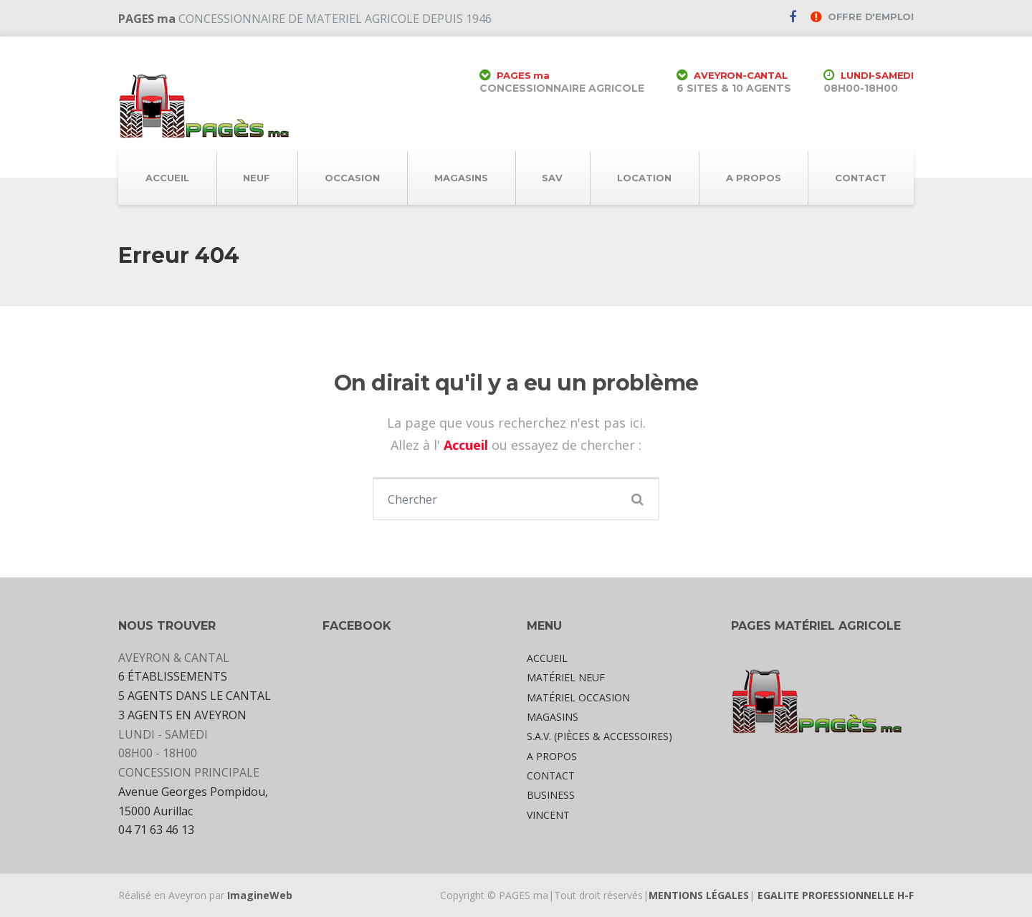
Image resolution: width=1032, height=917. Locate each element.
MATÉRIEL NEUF (566, 677)
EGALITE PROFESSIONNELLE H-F (836, 895)
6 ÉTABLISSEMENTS (172, 676)
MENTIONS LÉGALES (699, 895)
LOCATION (644, 177)
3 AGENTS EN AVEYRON (182, 715)
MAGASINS (461, 177)
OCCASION (352, 177)
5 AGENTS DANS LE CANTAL (194, 696)
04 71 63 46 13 (156, 829)
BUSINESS (551, 795)
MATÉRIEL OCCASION (578, 697)
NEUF (256, 177)
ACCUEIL (167, 177)
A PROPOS (753, 177)
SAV (552, 177)
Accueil (468, 444)
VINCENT (548, 815)
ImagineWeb (259, 895)
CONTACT (861, 177)
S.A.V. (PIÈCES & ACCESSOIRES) (599, 736)
